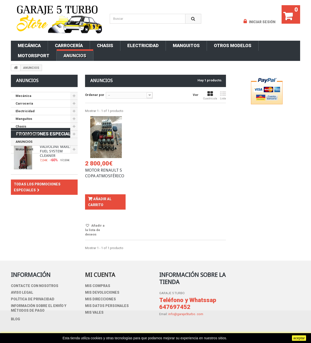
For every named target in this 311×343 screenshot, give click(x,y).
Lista (223, 95)
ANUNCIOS (75, 55)
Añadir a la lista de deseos (95, 230)
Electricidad (143, 45)
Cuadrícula (210, 95)
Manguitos (186, 45)
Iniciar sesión (261, 22)
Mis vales (94, 312)
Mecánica (29, 45)
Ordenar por (94, 95)
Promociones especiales (46, 166)
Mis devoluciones (102, 292)
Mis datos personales (107, 306)
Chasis (105, 45)
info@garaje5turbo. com (185, 314)
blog (15, 319)
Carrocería (69, 45)
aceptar (299, 338)
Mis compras (97, 286)
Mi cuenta (100, 274)
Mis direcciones (100, 299)
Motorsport (33, 55)
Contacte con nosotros (34, 286)
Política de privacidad (32, 299)
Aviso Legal (22, 292)
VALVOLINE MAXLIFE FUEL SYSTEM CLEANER (57, 184)
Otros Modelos (232, 45)
